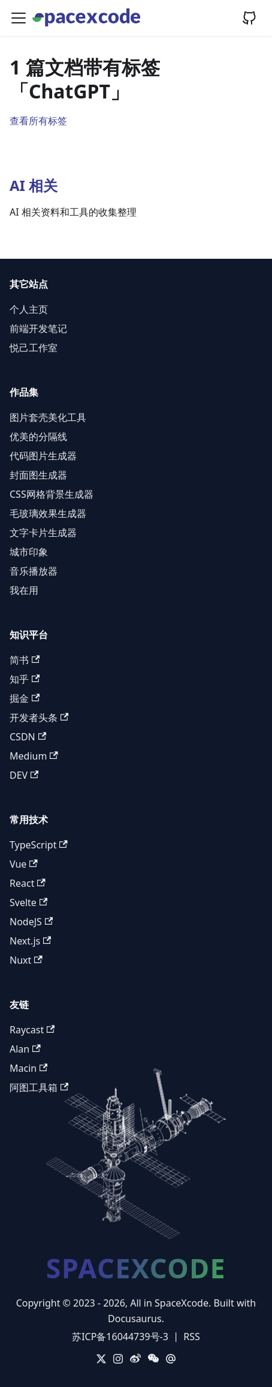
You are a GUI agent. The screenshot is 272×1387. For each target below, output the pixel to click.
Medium (34, 756)
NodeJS (31, 921)
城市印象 (29, 551)
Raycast (32, 1029)
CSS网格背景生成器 (51, 494)
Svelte (28, 902)
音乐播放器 (34, 571)
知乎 (25, 679)
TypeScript (39, 844)
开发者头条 (39, 717)
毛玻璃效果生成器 (48, 513)
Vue (24, 864)
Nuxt (26, 960)
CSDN (28, 736)
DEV (24, 775)
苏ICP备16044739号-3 (120, 1336)
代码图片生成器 (43, 455)
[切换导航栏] (19, 18)
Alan (25, 1049)
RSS (191, 1336)
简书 (25, 659)
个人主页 (29, 309)
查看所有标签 (38, 120)
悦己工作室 (34, 347)
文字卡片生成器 (43, 532)
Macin (28, 1068)
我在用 (24, 590)
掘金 (25, 698)
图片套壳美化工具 (48, 417)
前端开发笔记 (38, 328)
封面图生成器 (38, 475)
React (28, 883)
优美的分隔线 (38, 436)
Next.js (30, 940)
